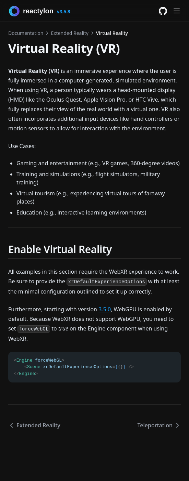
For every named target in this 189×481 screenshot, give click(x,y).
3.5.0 (104, 309)
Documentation (25, 33)
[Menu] (177, 11)
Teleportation (159, 425)
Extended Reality (69, 33)
